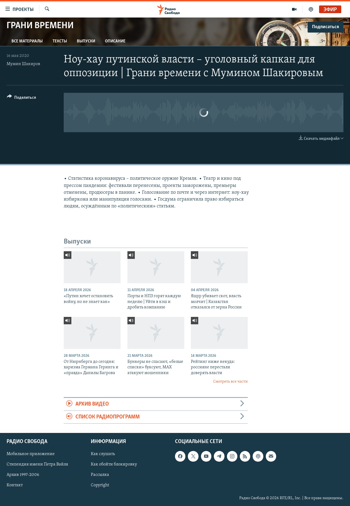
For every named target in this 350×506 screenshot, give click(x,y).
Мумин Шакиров (23, 64)
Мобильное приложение (31, 454)
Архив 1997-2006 (23, 475)
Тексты (59, 41)
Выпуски (86, 41)
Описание (115, 41)
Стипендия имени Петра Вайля (37, 464)
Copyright (100, 485)
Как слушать (103, 454)
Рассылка (100, 475)
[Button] (21, 98)
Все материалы (27, 41)
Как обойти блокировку (114, 464)
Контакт (15, 485)
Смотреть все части (230, 382)
